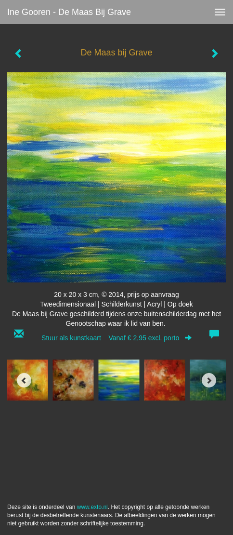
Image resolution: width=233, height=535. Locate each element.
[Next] (209, 380)
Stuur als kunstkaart (116, 338)
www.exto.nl (92, 507)
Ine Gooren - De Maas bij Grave (69, 12)
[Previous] (24, 380)
